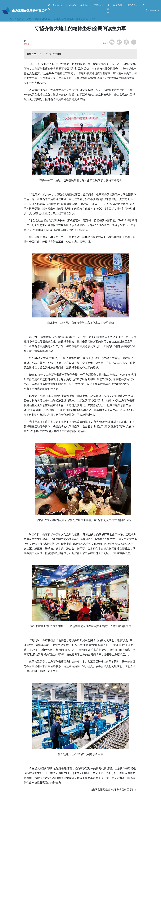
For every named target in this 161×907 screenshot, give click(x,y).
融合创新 (117, 5)
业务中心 (84, 5)
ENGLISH (152, 10)
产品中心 (98, 5)
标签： (27, 44)
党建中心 (108, 10)
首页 (49, 7)
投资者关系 (132, 5)
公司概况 (57, 5)
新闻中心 (71, 5)
